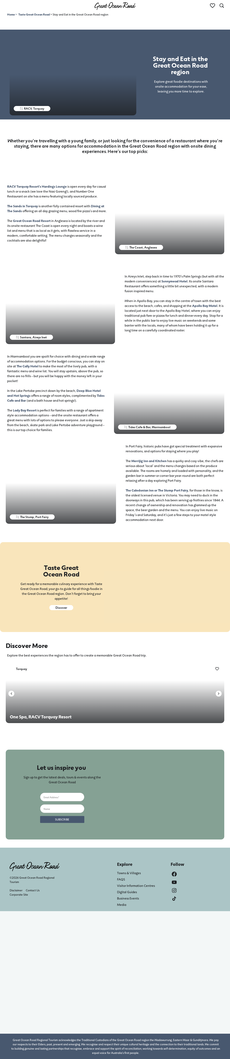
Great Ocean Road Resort (32, 220)
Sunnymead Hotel (174, 281)
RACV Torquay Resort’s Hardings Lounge (37, 186)
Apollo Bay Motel (204, 305)
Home (11, 14)
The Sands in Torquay (22, 206)
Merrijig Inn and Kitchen (149, 460)
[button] (11, 693)
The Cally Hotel (27, 366)
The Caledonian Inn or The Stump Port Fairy (157, 490)
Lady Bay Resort (24, 410)
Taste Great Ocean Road (34, 14)
